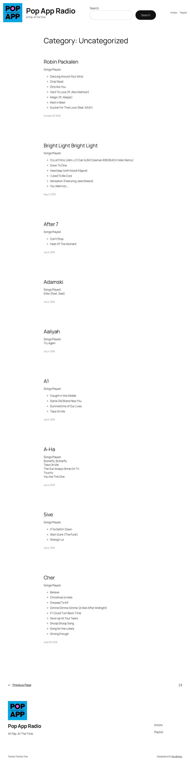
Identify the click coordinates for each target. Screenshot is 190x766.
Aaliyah (52, 331)
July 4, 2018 (49, 252)
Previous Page (19, 685)
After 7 (51, 224)
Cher (49, 577)
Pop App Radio (50, 11)
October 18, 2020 (52, 115)
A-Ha (49, 449)
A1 (46, 381)
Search (94, 8)
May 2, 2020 (50, 194)
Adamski (53, 282)
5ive (48, 514)
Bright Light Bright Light (71, 145)
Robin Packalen (61, 61)
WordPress (176, 756)
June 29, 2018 (50, 642)
